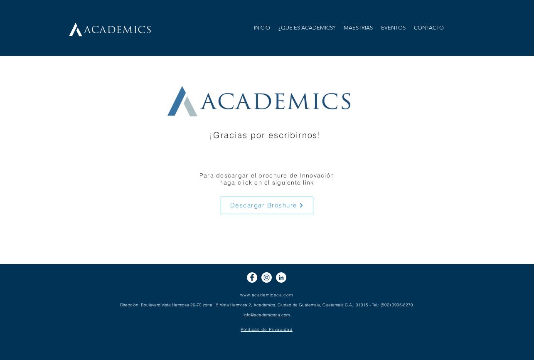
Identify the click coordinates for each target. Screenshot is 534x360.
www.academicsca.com (266, 295)
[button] (358, 28)
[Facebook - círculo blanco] (252, 277)
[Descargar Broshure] (267, 205)
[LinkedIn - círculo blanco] (281, 277)
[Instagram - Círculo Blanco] (266, 277)
